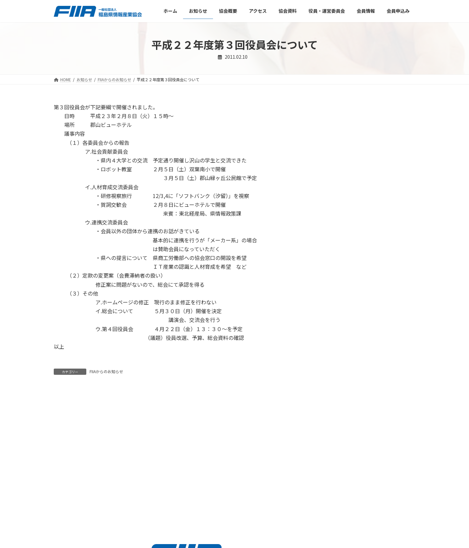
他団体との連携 (340, 200)
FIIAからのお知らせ (106, 371)
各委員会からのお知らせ (345, 147)
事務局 (331, 173)
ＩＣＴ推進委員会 (342, 160)
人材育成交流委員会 (344, 187)
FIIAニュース (333, 133)
